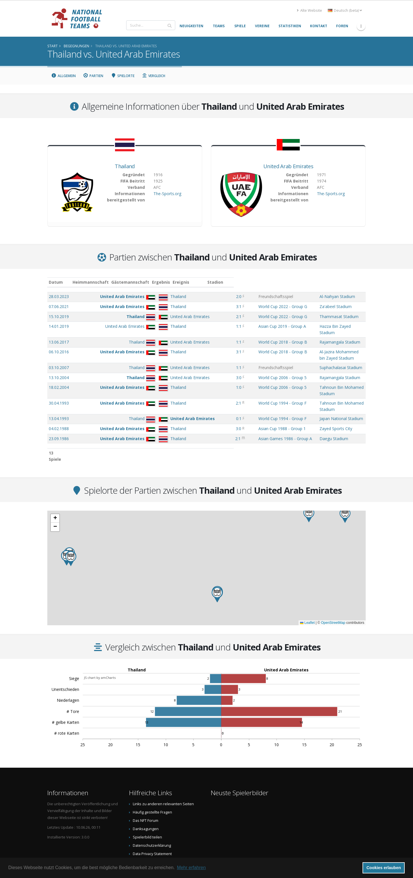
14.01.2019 (59, 326)
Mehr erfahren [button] (191, 867)
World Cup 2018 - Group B (252, 336)
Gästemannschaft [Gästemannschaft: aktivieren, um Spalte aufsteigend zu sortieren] (164, 282)
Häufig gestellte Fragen (152, 783)
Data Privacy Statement (152, 824)
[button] (308, 485)
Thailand (125, 166)
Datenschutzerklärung (152, 816)
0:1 (215, 395)
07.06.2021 (59, 306)
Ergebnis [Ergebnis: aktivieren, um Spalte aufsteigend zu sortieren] (216, 282)
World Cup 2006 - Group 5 (252, 366)
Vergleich (153, 75)
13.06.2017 (59, 336)
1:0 (215, 376)
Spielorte (123, 75)
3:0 (215, 366)
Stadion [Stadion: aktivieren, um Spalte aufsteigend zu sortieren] (294, 282)
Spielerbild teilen (147, 808)
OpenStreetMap (333, 593)
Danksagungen (146, 799)
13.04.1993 (59, 395)
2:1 (215, 316)
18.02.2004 (59, 376)
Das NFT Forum (145, 791)
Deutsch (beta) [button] (345, 10)
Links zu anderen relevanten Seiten (163, 774)
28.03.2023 (59, 296)
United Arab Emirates (288, 166)
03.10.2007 (59, 356)
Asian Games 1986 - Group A (255, 415)
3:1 (215, 306)
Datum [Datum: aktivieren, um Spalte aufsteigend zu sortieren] (56, 282)
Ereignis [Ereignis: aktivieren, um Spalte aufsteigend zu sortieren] (236, 282)
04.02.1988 (59, 405)
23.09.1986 (59, 415)
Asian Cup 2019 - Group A (252, 326)
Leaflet (307, 593)
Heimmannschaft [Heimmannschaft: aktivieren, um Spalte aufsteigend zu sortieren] (124, 282)
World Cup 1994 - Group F (252, 386)
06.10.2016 (59, 346)
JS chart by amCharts (100, 648)
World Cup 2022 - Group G (252, 306)
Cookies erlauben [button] (384, 867)
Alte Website (309, 10)
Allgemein (63, 75)
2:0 (215, 296)
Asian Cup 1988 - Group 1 (252, 405)
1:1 (215, 326)
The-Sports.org (167, 193)
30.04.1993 (59, 386)
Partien (93, 75)
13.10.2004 (59, 366)
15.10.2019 (59, 316)
